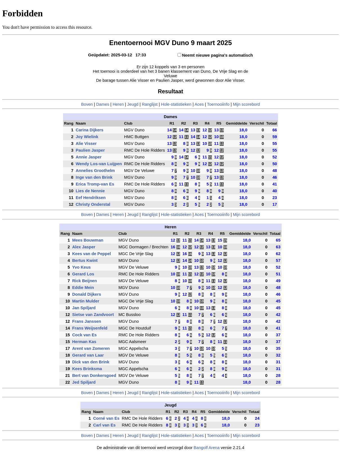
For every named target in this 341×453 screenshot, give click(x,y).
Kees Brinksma (87, 368)
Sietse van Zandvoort (93, 314)
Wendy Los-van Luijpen (99, 164)
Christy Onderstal (93, 204)
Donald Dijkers (86, 294)
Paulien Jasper (90, 150)
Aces (199, 104)
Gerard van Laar (88, 355)
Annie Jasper (89, 157)
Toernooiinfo (218, 104)
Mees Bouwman (88, 240)
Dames (103, 104)
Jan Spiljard (84, 308)
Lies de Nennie (90, 191)
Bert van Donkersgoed (94, 375)
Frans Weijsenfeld (89, 328)
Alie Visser (86, 143)
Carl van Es (104, 425)
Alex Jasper (83, 247)
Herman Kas (84, 341)
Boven (87, 104)
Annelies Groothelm (95, 170)
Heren (118, 104)
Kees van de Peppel (91, 253)
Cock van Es (84, 335)
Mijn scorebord (246, 104)
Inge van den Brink (94, 177)
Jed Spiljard (84, 382)
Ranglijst (150, 104)
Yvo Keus (81, 267)
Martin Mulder (85, 301)
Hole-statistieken (176, 104)
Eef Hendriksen (91, 197)
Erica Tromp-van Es (95, 184)
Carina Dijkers (90, 130)
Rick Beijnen (84, 281)
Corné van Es (106, 418)
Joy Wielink (87, 136)
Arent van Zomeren (91, 348)
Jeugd (132, 104)
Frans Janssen (86, 321)
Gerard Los (83, 274)
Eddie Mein (83, 287)
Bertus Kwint (85, 260)
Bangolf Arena (206, 447)
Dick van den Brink (90, 362)
